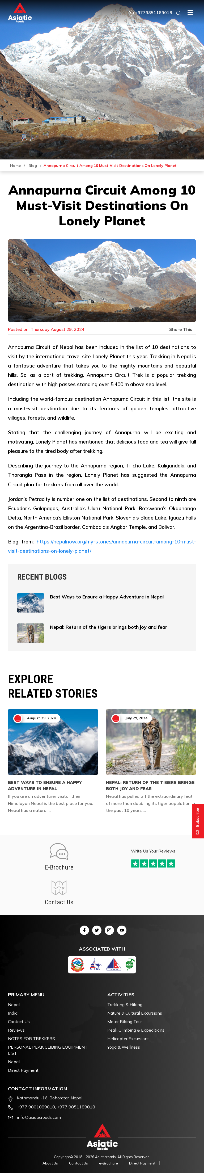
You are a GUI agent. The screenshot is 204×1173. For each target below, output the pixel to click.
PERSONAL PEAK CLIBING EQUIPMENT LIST (48, 1050)
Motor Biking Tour (124, 1021)
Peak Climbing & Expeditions (135, 1030)
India (13, 1013)
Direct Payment (23, 1070)
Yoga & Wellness (123, 1047)
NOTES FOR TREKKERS (31, 1038)
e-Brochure (108, 1163)
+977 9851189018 (76, 1107)
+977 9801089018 (36, 1107)
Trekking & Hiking (124, 1004)
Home (15, 165)
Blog (32, 165)
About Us (50, 1163)
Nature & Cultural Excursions (134, 1013)
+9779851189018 (150, 12)
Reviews (16, 1030)
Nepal (14, 1004)
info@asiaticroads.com (39, 1117)
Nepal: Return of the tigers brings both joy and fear (150, 785)
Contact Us (19, 1021)
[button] (190, 12)
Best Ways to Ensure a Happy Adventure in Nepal (45, 785)
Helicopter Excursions (128, 1038)
